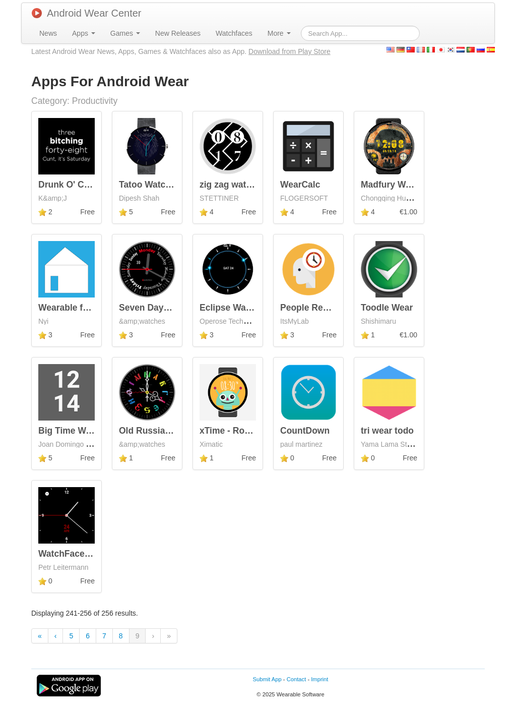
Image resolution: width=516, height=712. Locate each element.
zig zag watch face (238, 185)
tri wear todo (387, 431)
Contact (296, 679)
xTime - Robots (231, 431)
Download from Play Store (289, 51)
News (48, 33)
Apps (83, 33)
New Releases (178, 33)
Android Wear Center (87, 13)
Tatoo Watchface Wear (165, 185)
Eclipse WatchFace (239, 308)
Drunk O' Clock (70, 185)
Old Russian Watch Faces (172, 431)
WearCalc (300, 185)
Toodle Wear (387, 308)
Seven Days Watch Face (169, 308)
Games (125, 33)
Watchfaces (234, 33)
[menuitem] (48, 33)
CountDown (305, 431)
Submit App (267, 679)
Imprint (319, 679)
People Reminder (316, 308)
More (279, 33)
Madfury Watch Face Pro (412, 185)
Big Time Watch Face (82, 431)
